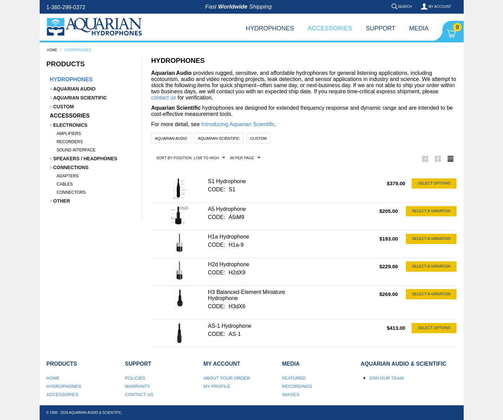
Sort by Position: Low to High (190, 157)
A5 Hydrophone (227, 209)
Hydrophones (270, 28)
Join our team (386, 378)
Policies (135, 378)
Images (291, 394)
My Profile (216, 386)
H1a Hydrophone (228, 237)
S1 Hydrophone (227, 181)
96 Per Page (245, 157)
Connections (71, 167)
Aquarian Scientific (80, 97)
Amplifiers (69, 133)
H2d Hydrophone (228, 264)
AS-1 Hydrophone (229, 326)
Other (61, 201)
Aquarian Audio (74, 89)
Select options (434, 183)
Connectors (71, 192)
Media (418, 28)
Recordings (297, 386)
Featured (294, 378)
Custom (63, 106)
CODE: (216, 189)
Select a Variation (431, 211)
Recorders (70, 141)
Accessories (330, 28)
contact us (163, 97)
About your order (226, 378)
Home (52, 50)
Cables (65, 184)
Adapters (68, 176)
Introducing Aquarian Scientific (238, 124)
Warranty (137, 386)
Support (381, 28)
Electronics (70, 125)
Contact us (139, 394)
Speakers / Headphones (85, 158)
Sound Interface (76, 150)
